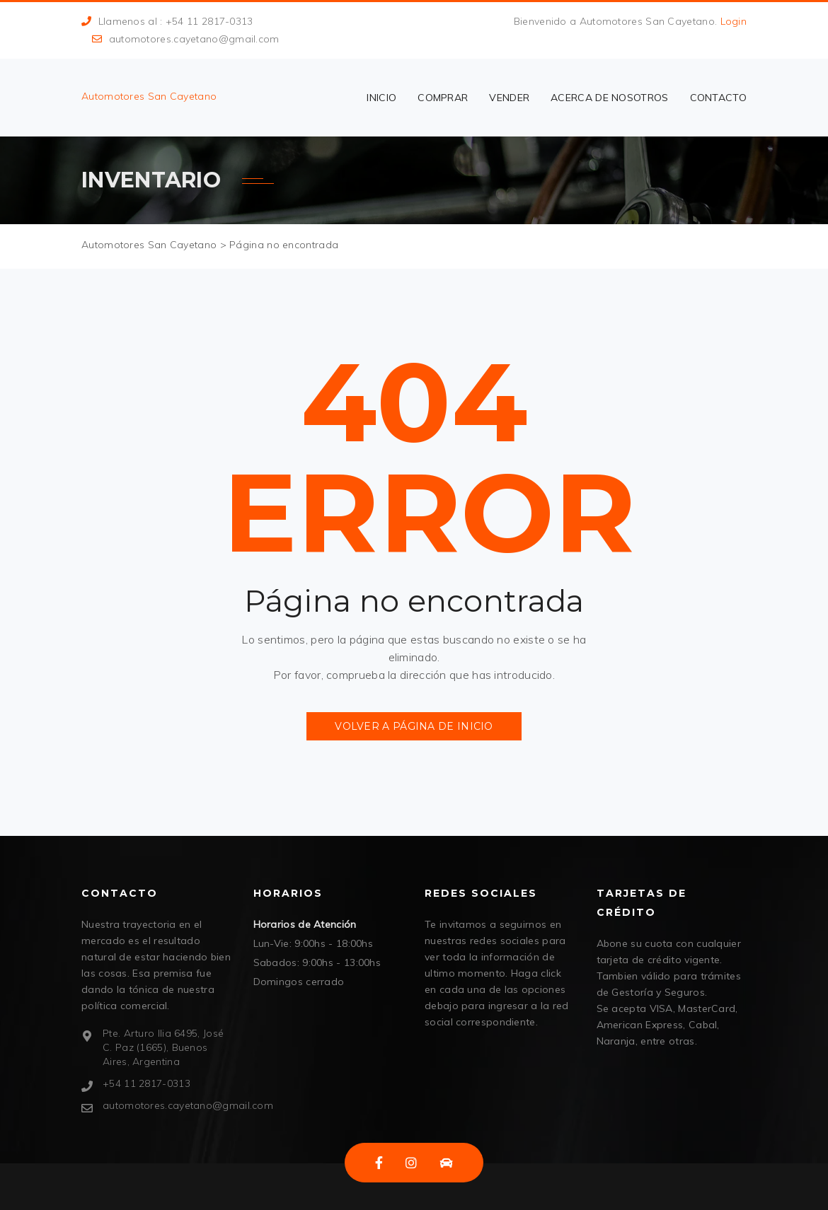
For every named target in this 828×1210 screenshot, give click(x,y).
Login (733, 21)
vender (509, 97)
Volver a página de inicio (414, 726)
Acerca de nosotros (609, 97)
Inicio (381, 97)
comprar (443, 97)
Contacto (718, 97)
